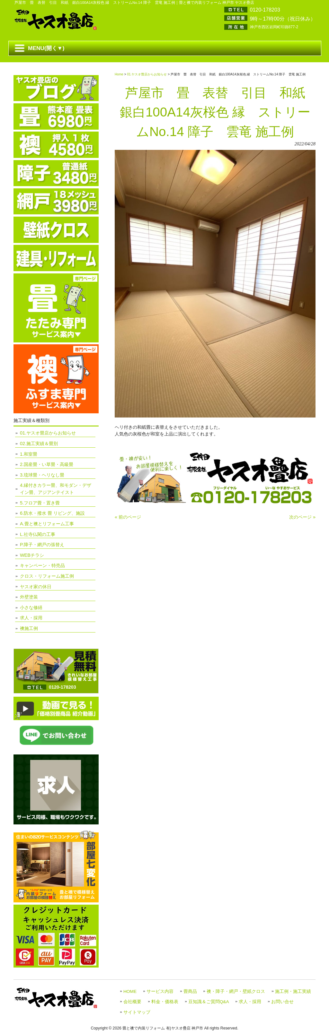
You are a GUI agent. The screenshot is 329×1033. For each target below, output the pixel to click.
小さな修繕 (31, 607)
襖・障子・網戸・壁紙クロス (236, 991)
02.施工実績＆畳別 (39, 443)
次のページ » (302, 517)
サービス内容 (160, 991)
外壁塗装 (29, 596)
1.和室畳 (28, 454)
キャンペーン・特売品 (42, 565)
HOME (130, 991)
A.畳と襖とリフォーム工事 (47, 523)
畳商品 (190, 991)
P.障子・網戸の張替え (42, 544)
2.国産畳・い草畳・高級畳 (46, 464)
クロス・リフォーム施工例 (47, 576)
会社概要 (132, 1001)
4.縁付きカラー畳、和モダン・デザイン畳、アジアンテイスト (55, 489)
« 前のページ (128, 517)
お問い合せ (282, 1001)
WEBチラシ (32, 555)
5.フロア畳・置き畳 (40, 502)
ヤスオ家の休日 (35, 586)
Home (119, 74)
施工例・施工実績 (293, 991)
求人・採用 (31, 617)
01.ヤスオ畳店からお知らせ (147, 74)
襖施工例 (29, 628)
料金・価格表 (164, 1001)
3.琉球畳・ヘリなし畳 (42, 475)
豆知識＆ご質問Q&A (208, 1001)
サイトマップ (136, 1012)
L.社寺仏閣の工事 (37, 534)
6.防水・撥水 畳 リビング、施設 (52, 513)
